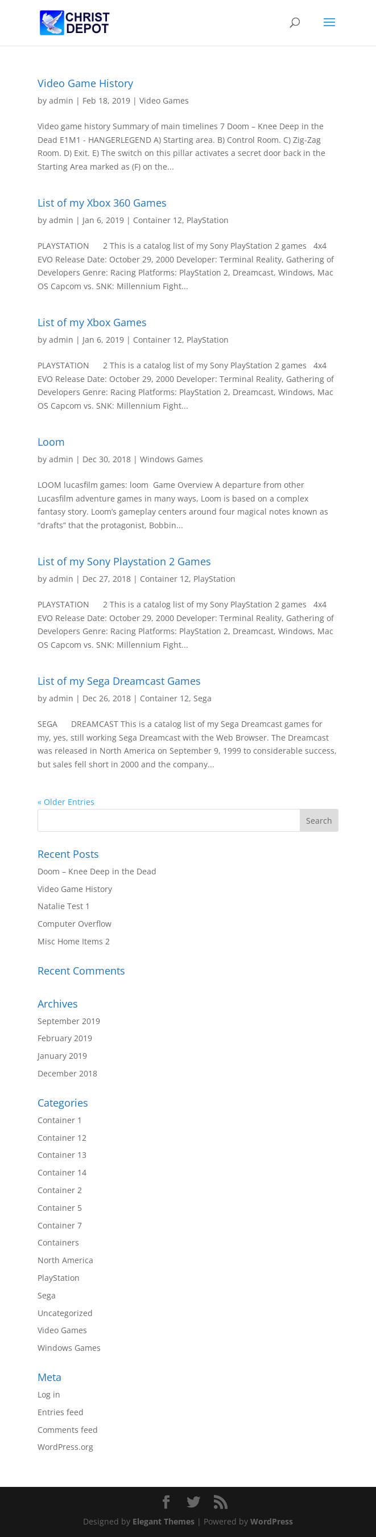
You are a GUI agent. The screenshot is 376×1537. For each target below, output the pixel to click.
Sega (202, 698)
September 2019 (69, 1021)
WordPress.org (65, 1446)
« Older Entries (66, 801)
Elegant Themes (164, 1521)
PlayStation (208, 220)
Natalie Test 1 (64, 906)
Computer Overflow (74, 923)
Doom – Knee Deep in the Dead (97, 871)
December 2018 (67, 1073)
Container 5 (60, 1207)
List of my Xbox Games (92, 322)
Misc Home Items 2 (74, 941)
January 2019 (62, 1055)
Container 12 (157, 220)
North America (65, 1260)
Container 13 (62, 1154)
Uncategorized (65, 1313)
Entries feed (61, 1412)
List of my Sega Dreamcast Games (119, 681)
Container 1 (60, 1120)
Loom (51, 442)
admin (61, 100)
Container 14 (62, 1172)
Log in (49, 1394)
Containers (58, 1242)
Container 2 (60, 1190)
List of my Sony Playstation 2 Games (124, 561)
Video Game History (85, 83)
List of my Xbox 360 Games (102, 202)
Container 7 (60, 1225)
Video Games (164, 100)
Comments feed (68, 1429)
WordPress (271, 1521)
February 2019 (65, 1038)
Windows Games (171, 459)
